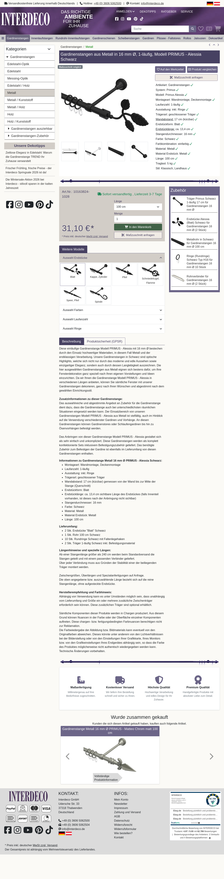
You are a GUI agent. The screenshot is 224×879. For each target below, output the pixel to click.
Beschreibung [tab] (71, 341)
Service (187, 11)
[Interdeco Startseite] (25, 18)
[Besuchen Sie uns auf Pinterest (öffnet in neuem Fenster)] (135, 18)
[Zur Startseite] (28, 796)
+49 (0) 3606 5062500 (107, 3)
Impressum (121, 808)
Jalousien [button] (200, 38)
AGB (117, 816)
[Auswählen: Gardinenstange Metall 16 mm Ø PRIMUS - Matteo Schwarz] (124, 274)
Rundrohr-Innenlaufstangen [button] (73, 38)
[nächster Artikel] (218, 45)
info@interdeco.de (152, 3)
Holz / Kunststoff (19, 121)
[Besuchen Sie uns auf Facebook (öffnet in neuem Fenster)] (116, 18)
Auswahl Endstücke (112, 257)
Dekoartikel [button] (216, 38)
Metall (11, 93)
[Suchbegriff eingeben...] (160, 29)
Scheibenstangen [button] (129, 38)
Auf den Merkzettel (170, 69)
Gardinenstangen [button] (18, 38)
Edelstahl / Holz (18, 85)
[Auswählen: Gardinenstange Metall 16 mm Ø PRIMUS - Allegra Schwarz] (98, 295)
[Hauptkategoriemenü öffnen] (3, 38)
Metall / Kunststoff (20, 100)
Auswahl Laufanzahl (112, 319)
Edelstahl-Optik (18, 64)
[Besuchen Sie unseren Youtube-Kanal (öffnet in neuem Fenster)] (129, 18)
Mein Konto (121, 799)
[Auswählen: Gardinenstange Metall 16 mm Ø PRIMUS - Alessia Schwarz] (72, 274)
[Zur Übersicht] (214, 45)
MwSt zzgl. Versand (97, 236)
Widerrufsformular (125, 829)
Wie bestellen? (123, 833)
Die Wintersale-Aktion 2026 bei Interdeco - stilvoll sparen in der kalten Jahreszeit (29, 183)
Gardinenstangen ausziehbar (29, 128)
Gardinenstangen (20, 57)
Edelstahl (14, 71)
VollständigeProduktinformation (106, 778)
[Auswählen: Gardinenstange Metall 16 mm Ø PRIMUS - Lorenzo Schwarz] (72, 295)
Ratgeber (168, 11)
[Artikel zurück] (209, 45)
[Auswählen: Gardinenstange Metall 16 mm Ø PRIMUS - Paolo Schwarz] (150, 274)
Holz (10, 114)
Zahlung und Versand (127, 812)
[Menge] (138, 219)
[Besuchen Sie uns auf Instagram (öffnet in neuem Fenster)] (122, 18)
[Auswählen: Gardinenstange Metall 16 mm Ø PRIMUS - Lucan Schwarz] (98, 274)
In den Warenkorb (138, 227)
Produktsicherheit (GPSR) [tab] (104, 341)
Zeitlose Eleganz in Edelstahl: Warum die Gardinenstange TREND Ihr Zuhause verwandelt (29, 156)
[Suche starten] (192, 29)
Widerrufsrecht (123, 824)
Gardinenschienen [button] (103, 38)
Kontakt (119, 837)
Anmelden (125, 11)
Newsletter (120, 803)
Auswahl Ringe (112, 328)
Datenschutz (122, 820)
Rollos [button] (187, 38)
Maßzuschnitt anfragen (186, 77)
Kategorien (28, 49)
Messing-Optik (17, 78)
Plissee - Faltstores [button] (169, 38)
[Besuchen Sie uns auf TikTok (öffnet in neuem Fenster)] (141, 18)
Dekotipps (148, 11)
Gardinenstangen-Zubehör (28, 136)
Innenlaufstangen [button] (42, 38)
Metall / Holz (16, 107)
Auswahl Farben (112, 310)
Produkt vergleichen (202, 69)
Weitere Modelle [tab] (73, 249)
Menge (118, 213)
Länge (118, 201)
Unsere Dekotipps (29, 146)
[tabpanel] (112, 502)
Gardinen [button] (148, 38)
